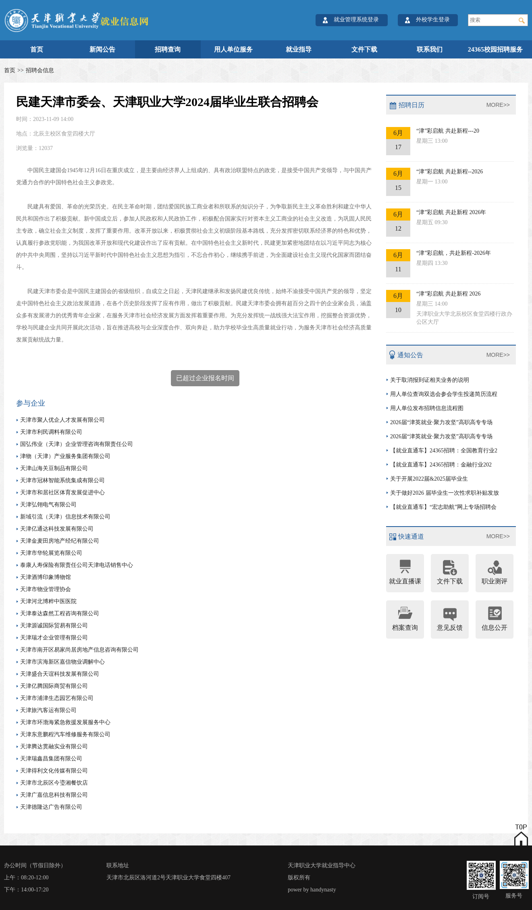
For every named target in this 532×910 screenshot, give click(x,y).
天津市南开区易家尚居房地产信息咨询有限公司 (79, 650)
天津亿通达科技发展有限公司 (57, 529)
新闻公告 (102, 49)
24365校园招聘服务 (495, 49)
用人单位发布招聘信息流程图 (426, 408)
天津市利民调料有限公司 (51, 432)
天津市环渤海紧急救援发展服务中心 (65, 722)
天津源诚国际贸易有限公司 (54, 626)
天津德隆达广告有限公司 (51, 807)
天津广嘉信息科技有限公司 (54, 795)
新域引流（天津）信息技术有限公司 (65, 517)
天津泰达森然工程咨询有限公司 (59, 613)
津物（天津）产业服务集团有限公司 (65, 456)
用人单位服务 (233, 49)
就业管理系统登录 (356, 20)
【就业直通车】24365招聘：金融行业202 (441, 465)
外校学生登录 (433, 20)
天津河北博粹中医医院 (48, 601)
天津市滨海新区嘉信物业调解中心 (62, 662)
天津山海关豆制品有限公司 (54, 468)
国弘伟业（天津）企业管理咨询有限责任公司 (76, 444)
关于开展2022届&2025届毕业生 (429, 479)
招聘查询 (168, 49)
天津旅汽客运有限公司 (48, 710)
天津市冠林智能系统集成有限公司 (62, 480)
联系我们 (430, 49)
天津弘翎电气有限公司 (48, 505)
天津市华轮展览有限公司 (51, 553)
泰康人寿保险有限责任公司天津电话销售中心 (76, 565)
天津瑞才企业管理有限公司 (54, 638)
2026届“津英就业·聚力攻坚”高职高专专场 (441, 422)
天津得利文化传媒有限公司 (54, 771)
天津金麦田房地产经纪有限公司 (59, 541)
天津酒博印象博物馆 (45, 577)
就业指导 (299, 49)
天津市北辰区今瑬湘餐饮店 (54, 783)
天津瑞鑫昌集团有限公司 (51, 759)
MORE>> (498, 105)
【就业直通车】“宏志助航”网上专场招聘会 (443, 507)
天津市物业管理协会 (45, 589)
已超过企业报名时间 (205, 378)
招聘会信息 (40, 70)
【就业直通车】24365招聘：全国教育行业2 (443, 451)
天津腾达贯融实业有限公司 (54, 746)
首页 (36, 49)
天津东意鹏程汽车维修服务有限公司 (65, 734)
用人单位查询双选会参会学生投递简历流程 (443, 394)
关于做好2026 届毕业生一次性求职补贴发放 (444, 493)
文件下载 (364, 49)
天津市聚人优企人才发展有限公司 (62, 420)
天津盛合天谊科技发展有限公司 (59, 674)
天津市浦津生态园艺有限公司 (57, 698)
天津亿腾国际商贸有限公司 (54, 686)
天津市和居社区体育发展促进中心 (62, 492)
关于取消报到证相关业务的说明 (429, 380)
